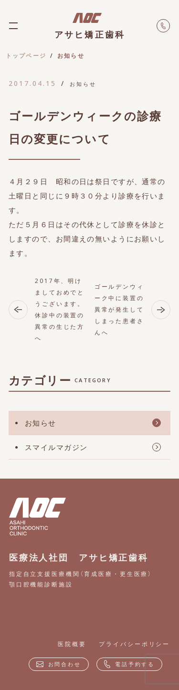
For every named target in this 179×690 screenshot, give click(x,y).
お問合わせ (58, 664)
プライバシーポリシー (134, 644)
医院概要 (72, 644)
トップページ (26, 56)
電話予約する (129, 664)
